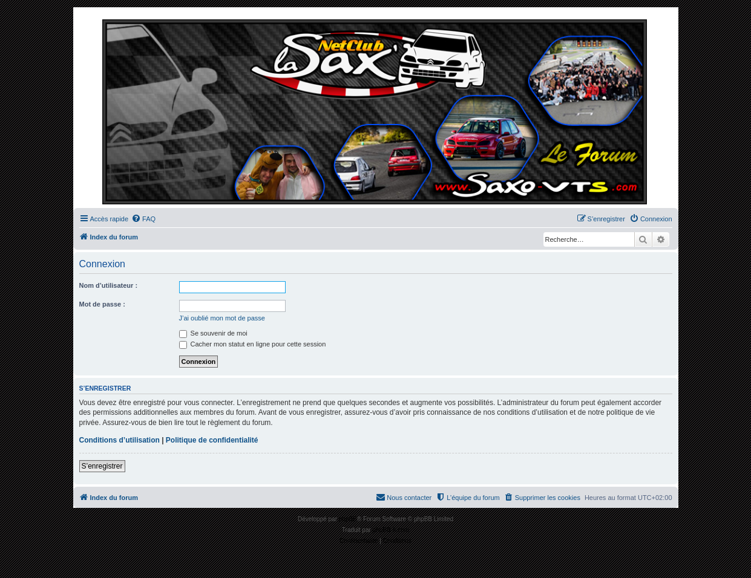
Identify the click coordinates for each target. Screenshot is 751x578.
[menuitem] (143, 219)
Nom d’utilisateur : (108, 285)
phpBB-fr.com (391, 530)
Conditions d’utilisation (119, 440)
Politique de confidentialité (212, 440)
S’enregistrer (102, 466)
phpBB (348, 519)
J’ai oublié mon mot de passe (222, 318)
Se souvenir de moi (213, 333)
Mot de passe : (102, 304)
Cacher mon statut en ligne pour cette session (252, 344)
